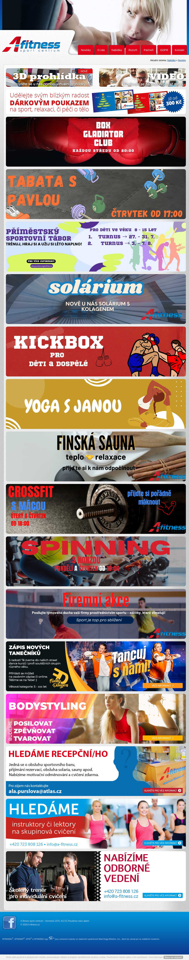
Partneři (149, 50)
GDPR (164, 50)
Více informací (155, 957)
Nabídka (116, 50)
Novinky (86, 50)
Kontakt (179, 50)
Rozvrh (132, 50)
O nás (101, 50)
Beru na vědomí (173, 957)
